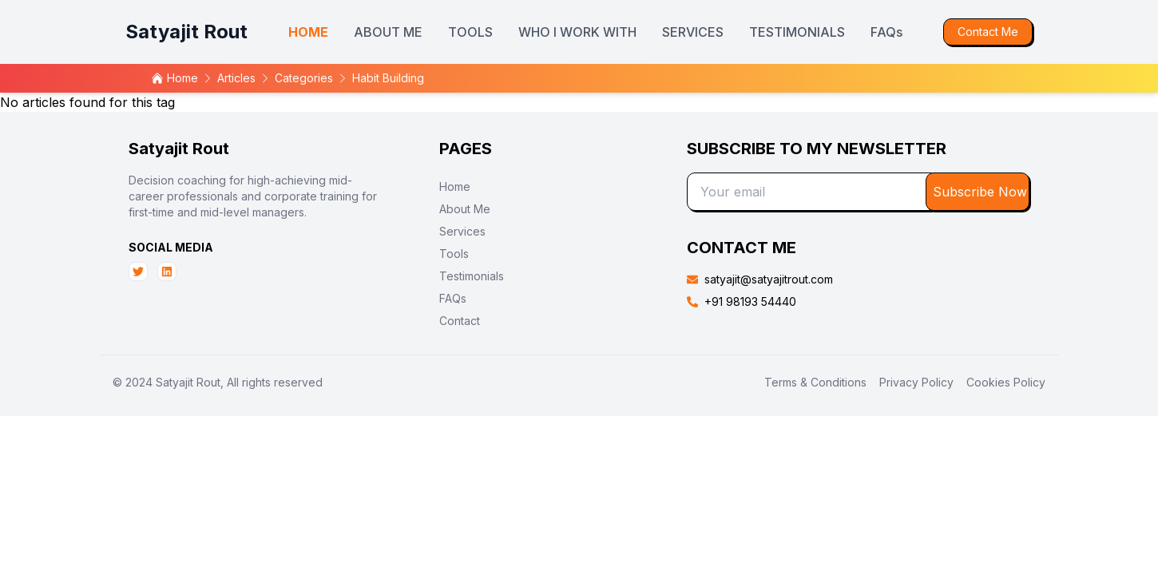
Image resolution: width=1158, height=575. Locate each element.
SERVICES (693, 32)
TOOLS (470, 32)
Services (462, 231)
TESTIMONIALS (797, 32)
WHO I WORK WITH (577, 32)
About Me (464, 209)
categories (304, 78)
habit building (388, 78)
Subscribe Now (980, 192)
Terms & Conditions (815, 382)
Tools (454, 253)
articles (236, 78)
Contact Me (988, 31)
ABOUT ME (388, 32)
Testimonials (471, 276)
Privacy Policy (916, 382)
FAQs (886, 32)
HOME (308, 32)
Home (454, 186)
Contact (459, 320)
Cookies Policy (1005, 382)
